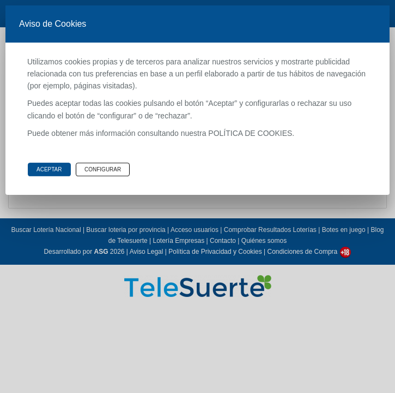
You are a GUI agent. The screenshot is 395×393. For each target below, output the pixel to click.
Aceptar (49, 169)
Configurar (102, 169)
